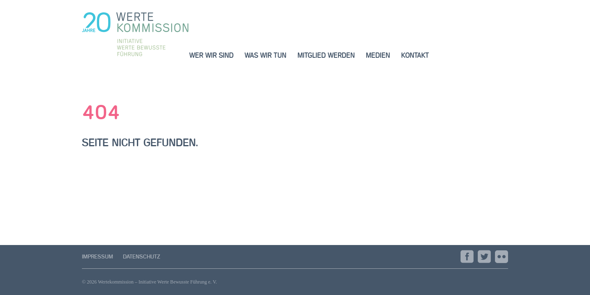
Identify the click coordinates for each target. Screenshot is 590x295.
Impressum (97, 256)
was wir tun (265, 55)
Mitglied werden (326, 55)
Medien (378, 55)
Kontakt (415, 55)
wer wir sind (211, 55)
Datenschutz (141, 256)
